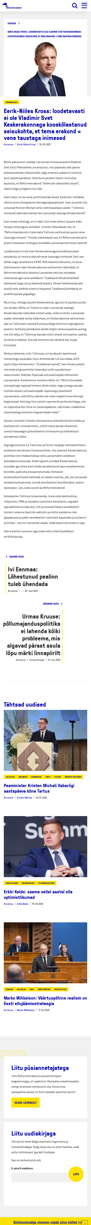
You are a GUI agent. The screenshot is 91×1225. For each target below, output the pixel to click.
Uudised (12, 23)
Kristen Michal (24, 797)
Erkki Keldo (22, 904)
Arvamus (8, 144)
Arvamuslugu (11, 102)
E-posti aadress (22, 1168)
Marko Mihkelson (26, 1010)
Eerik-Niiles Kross (26, 144)
